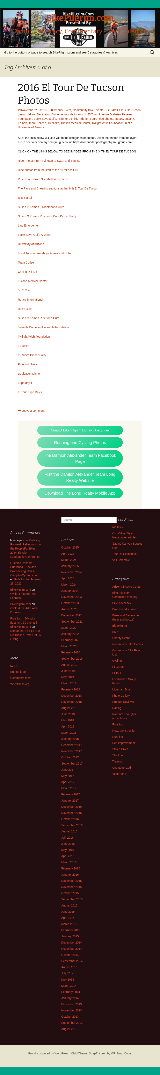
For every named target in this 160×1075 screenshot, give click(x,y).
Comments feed (20, 678)
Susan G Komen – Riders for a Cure (41, 207)
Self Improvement (123, 743)
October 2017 (70, 757)
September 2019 (72, 658)
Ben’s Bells (25, 308)
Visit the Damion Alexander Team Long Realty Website (80, 477)
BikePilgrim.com (20, 589)
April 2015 (67, 917)
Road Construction (124, 730)
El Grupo (118, 666)
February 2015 (70, 930)
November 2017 (71, 751)
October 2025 (70, 547)
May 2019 (67, 677)
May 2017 (67, 775)
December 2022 (71, 615)
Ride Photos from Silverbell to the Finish (43, 179)
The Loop (118, 755)
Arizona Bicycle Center (126, 586)
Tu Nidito (53, 123)
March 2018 (69, 732)
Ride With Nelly (28, 364)
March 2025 (69, 559)
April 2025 (67, 553)
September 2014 (72, 961)
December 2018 (71, 695)
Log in (14, 665)
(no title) (117, 527)
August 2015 (69, 905)
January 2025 (70, 566)
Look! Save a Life (45, 118)
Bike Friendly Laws (124, 609)
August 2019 (69, 664)
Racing (116, 708)
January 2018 (70, 738)
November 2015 (71, 887)
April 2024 (67, 578)
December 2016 (71, 806)
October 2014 (70, 954)
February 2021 (70, 640)
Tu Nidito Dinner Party (32, 355)
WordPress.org (19, 684)
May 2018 (67, 720)
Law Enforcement (29, 225)
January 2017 (70, 800)
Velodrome (119, 773)
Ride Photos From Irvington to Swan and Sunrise (49, 160)
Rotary (119, 118)
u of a (128, 123)
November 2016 (71, 813)
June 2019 (68, 671)
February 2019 (70, 689)
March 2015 (69, 924)
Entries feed (18, 671)
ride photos (106, 118)
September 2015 (72, 899)
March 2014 (69, 985)
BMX (115, 631)
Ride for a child (67, 118)
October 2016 (70, 819)
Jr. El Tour (90, 114)
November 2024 (71, 572)
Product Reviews (123, 701)
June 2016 (68, 843)
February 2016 (70, 868)
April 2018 (67, 726)
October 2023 (70, 603)
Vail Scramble (121, 560)
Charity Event (62, 110)
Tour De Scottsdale (124, 554)
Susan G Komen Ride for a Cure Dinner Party (47, 216)
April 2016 (67, 856)
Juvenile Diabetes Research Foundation (43, 327)
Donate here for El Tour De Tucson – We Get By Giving (25, 635)
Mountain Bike (121, 689)
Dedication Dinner (48, 114)
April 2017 (67, 782)
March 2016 (69, 862)
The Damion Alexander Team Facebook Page (80, 458)
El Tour (116, 673)
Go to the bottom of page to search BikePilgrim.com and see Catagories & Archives (61, 52)
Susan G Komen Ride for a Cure (38, 318)
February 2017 (70, 794)
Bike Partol (25, 197)
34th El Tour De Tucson (125, 110)
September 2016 (72, 825)
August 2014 (69, 967)
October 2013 (70, 1016)
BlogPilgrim (119, 625)
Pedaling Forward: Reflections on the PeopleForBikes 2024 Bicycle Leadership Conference (25, 548)
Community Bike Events (88, 110)
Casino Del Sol (27, 271)
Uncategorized (121, 767)
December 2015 (71, 880)
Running (117, 736)
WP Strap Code (121, 1053)
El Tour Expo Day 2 (30, 392)
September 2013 (72, 1022)
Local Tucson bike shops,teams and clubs (44, 253)
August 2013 (69, 1029)
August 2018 (69, 708)
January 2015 (70, 936)
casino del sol (26, 114)
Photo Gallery (121, 695)
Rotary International (30, 299)
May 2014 (67, 979)
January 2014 (70, 998)
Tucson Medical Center (75, 123)
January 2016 (70, 874)
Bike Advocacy (121, 603)
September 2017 (72, 763)
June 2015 (68, 911)
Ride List (117, 724)
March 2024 (69, 584)
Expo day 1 (25, 383)
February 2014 (70, 992)
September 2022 (72, 621)
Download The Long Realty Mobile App (79, 493)
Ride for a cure (88, 118)
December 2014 (71, 942)
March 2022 (69, 627)
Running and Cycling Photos (80, 442)
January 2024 (70, 590)
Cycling (117, 660)
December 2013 (71, 1004)
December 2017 (71, 745)
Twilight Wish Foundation (108, 123)
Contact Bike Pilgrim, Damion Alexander (80, 430)
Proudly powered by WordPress (48, 1053)
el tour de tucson (72, 114)
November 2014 (71, 948)
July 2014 (67, 973)
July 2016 (67, 837)
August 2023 (69, 609)
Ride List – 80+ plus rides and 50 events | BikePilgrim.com (23, 622)
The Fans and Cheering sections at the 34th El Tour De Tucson (58, 188)
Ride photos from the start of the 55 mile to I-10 (48, 170)
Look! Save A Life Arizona (34, 234)
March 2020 (69, 646)
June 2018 (68, 714)
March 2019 (69, 683)
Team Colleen (37, 123)
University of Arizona (31, 127)
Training (117, 761)
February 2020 (70, 652)
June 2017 (68, 769)
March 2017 (69, 788)
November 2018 (71, 701)
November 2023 (71, 597)
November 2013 (71, 1010)
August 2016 (69, 831)
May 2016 (67, 850)
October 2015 (70, 893)
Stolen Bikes (120, 749)
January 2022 (70, 634)
